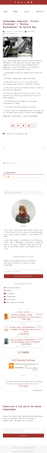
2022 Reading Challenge (23, 360)
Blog (27, 11)
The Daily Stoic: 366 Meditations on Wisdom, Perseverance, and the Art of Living (25, 329)
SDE (26, 134)
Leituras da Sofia (23, 312)
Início (6, 12)
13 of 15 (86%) (31, 368)
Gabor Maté (26, 319)
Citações (23, 375)
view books (35, 370)
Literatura (9, 134)
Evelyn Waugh (23, 386)
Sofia (17, 364)
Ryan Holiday (24, 334)
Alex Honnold (26, 344)
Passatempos (19, 134)
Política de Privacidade (23, 448)
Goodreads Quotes (37, 390)
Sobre (15, 12)
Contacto (39, 12)
